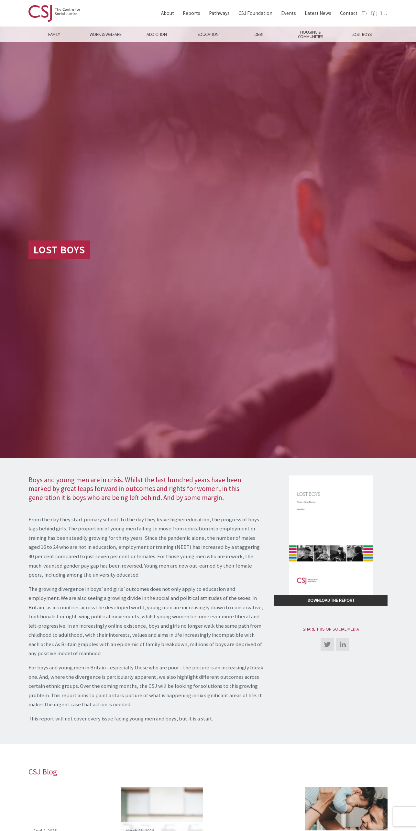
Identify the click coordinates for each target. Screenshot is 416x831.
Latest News (318, 13)
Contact (348, 13)
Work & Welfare (105, 34)
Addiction (157, 34)
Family (54, 34)
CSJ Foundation (255, 13)
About (167, 13)
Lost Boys (362, 34)
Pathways (219, 13)
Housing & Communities (310, 34)
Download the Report (331, 600)
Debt (259, 34)
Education (207, 34)
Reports (191, 13)
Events (288, 13)
